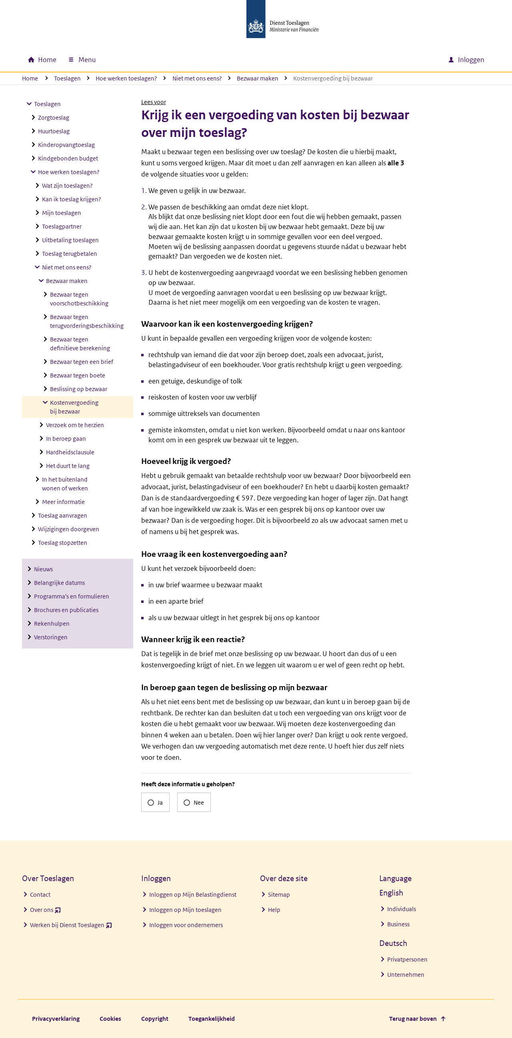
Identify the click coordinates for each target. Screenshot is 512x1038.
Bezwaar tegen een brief (81, 361)
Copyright (154, 1018)
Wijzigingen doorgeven (68, 529)
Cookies (110, 1018)
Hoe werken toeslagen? (126, 78)
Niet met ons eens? (197, 78)
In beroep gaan (66, 438)
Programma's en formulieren (71, 596)
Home (30, 78)
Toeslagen (67, 78)
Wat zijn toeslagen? (67, 185)
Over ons (45, 912)
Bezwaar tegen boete (77, 375)
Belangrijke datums (59, 582)
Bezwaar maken (257, 78)
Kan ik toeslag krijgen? (71, 199)
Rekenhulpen (52, 623)
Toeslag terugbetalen (69, 253)
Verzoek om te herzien (75, 425)
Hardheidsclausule (70, 452)
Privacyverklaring (56, 1018)
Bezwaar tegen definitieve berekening (80, 343)
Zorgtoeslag (53, 117)
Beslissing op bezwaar (78, 389)
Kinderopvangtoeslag (66, 145)
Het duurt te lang (68, 466)
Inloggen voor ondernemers (186, 925)
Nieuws (43, 569)
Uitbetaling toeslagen (70, 240)
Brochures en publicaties (66, 610)
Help (274, 910)
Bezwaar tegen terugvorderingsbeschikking (87, 321)
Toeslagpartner (62, 226)
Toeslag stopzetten (62, 542)
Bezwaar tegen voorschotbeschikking (79, 299)
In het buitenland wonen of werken (65, 484)
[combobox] (373, 59)
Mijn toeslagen (61, 213)
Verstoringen (51, 637)
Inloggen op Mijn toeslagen (185, 910)
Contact (40, 894)
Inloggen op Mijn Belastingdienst (192, 894)
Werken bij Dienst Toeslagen (71, 927)
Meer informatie (63, 502)
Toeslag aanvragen (62, 515)
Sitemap (279, 894)
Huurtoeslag (54, 131)
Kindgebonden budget (68, 158)
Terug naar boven (413, 1018)
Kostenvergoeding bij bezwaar (74, 407)
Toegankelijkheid (211, 1018)
